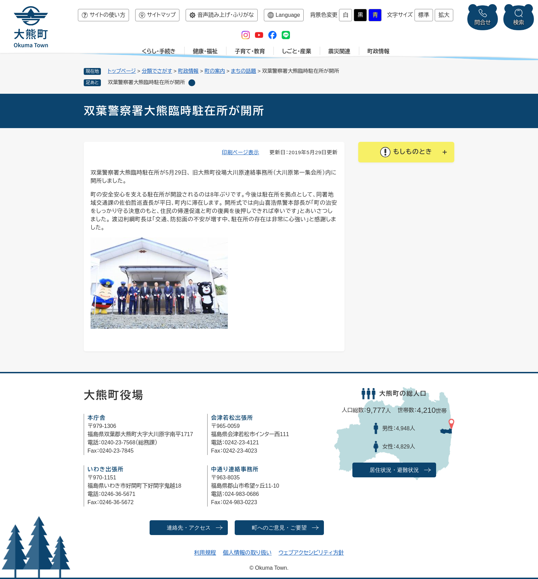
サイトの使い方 (107, 15)
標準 (423, 15)
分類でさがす (157, 71)
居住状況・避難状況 (394, 470)
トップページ (122, 71)
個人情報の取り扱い (247, 553)
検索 (518, 22)
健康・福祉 (205, 51)
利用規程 (205, 553)
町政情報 (378, 51)
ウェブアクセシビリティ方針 (311, 553)
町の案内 (214, 71)
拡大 (443, 15)
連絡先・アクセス (189, 528)
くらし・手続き (159, 51)
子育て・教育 (250, 51)
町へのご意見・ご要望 (279, 528)
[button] (406, 152)
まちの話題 (243, 71)
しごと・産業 (296, 51)
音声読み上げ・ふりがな (225, 15)
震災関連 (339, 51)
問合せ (483, 22)
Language (288, 15)
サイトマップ (161, 15)
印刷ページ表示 (240, 152)
